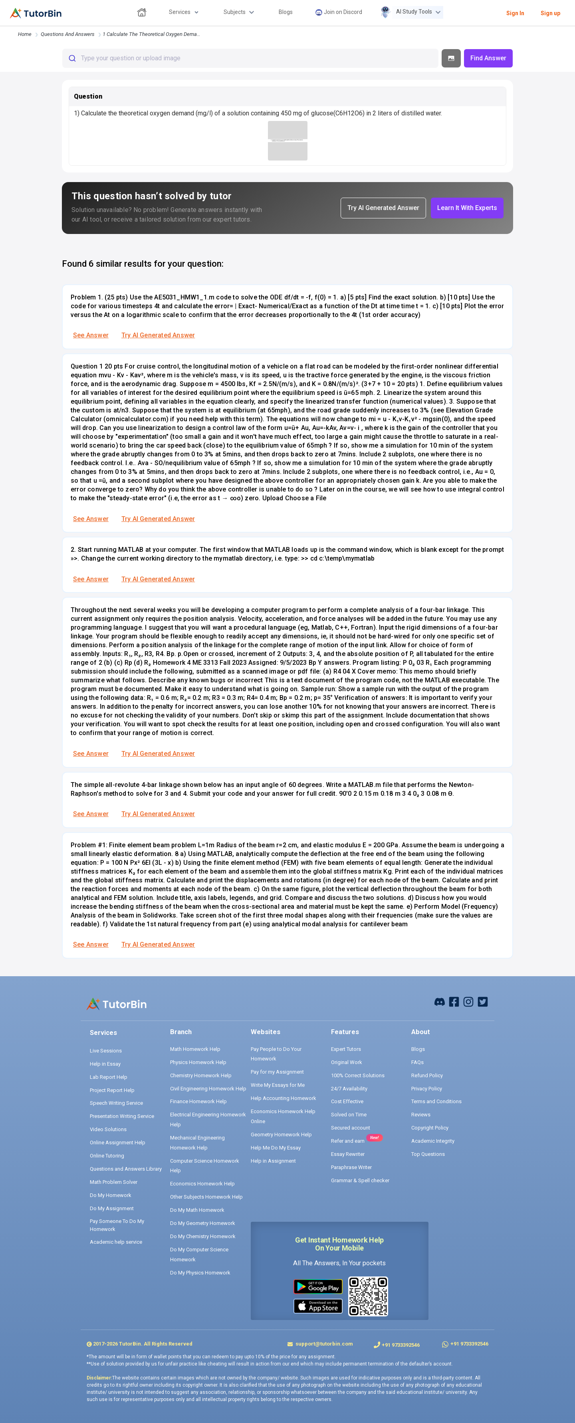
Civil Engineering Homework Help (208, 1089)
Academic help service (116, 1242)
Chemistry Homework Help (201, 1075)
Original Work (346, 1062)
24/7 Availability (349, 1089)
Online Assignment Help (117, 1143)
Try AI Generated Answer (158, 335)
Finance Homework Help (198, 1101)
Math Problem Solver (113, 1182)
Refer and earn (348, 1141)
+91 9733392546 (401, 1345)
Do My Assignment (112, 1208)
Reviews (420, 1115)
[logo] (35, 13)
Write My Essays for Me (278, 1085)
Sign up (550, 13)
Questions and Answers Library (126, 1169)
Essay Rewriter (348, 1154)
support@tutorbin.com (323, 1344)
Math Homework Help (195, 1049)
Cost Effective (347, 1101)
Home (25, 34)
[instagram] (468, 1001)
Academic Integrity (432, 1141)
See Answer (91, 335)
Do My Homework (110, 1195)
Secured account (350, 1128)
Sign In (515, 13)
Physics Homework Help (198, 1062)
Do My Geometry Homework (202, 1223)
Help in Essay (105, 1064)
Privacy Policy (426, 1089)
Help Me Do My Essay (276, 1148)
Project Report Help (112, 1090)
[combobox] (250, 58)
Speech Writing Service (116, 1103)
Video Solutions (108, 1129)
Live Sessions (106, 1051)
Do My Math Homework (197, 1210)
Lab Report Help (108, 1077)
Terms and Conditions (436, 1101)
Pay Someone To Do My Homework (117, 1225)
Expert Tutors (346, 1049)
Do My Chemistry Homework (203, 1236)
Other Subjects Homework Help (206, 1197)
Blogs (418, 1049)
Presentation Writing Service (122, 1116)
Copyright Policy (429, 1128)
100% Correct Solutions (358, 1075)
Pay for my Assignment (277, 1072)
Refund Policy (427, 1075)
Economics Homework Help (202, 1184)
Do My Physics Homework (200, 1273)
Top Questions (428, 1154)
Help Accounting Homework (283, 1098)
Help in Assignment (273, 1161)
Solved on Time (349, 1115)
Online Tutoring (107, 1156)
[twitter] (482, 1001)
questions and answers (68, 34)
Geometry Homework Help (281, 1135)
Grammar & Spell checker (360, 1180)
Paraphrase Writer (351, 1167)
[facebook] (439, 1001)
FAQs (417, 1062)
